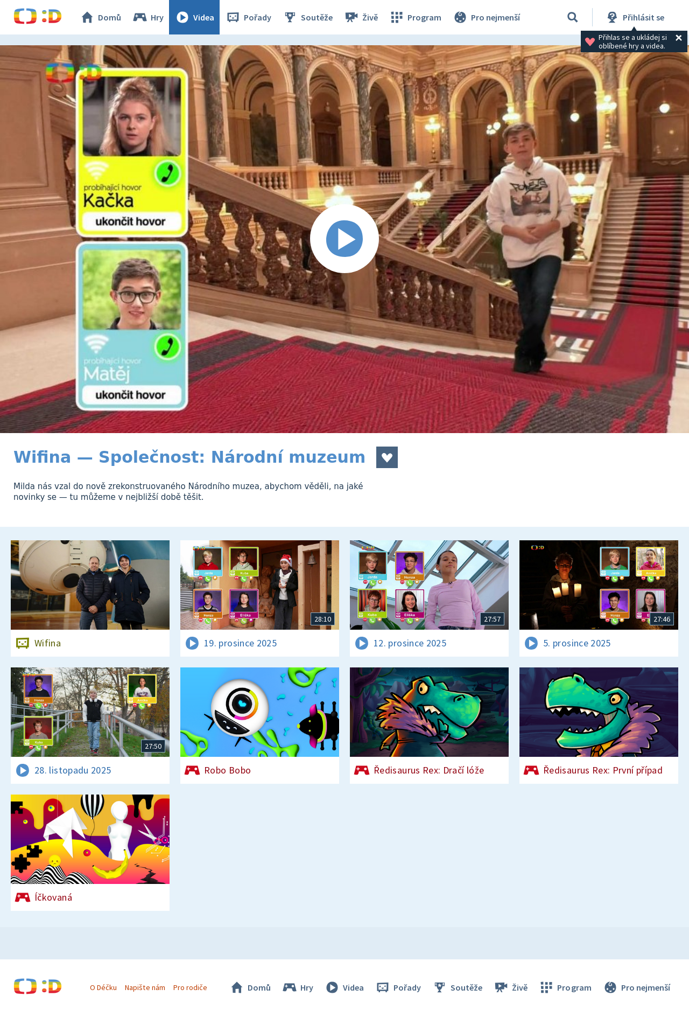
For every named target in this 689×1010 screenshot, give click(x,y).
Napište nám (145, 987)
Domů (100, 17)
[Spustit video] (344, 239)
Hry (148, 17)
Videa (194, 17)
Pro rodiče (190, 987)
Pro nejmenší (486, 17)
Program (415, 17)
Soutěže (307, 17)
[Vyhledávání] (572, 17)
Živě (360, 17)
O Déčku (103, 987)
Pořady (248, 17)
